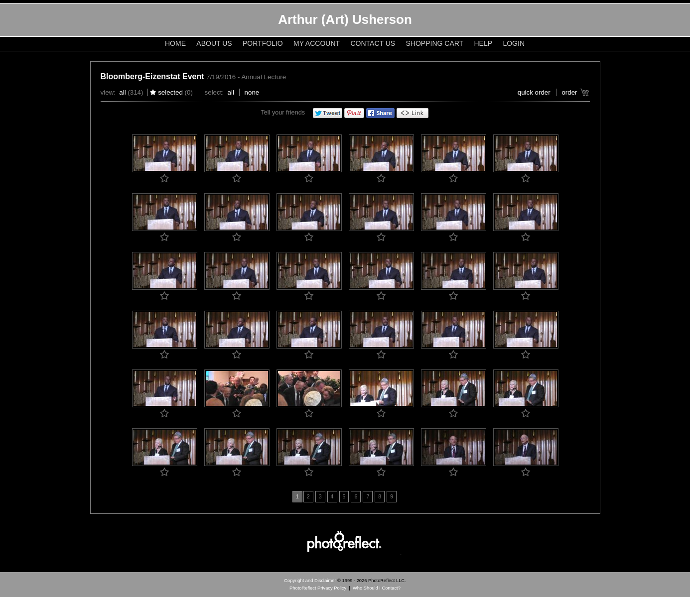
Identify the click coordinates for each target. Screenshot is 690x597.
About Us (214, 43)
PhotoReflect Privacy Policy (317, 588)
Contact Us (372, 43)
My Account (316, 43)
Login (514, 43)
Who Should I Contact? (377, 588)
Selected (170, 92)
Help (483, 43)
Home (175, 43)
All (122, 92)
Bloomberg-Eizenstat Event (152, 76)
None (252, 92)
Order (569, 92)
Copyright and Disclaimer (310, 580)
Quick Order (534, 92)
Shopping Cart (435, 43)
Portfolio (263, 43)
